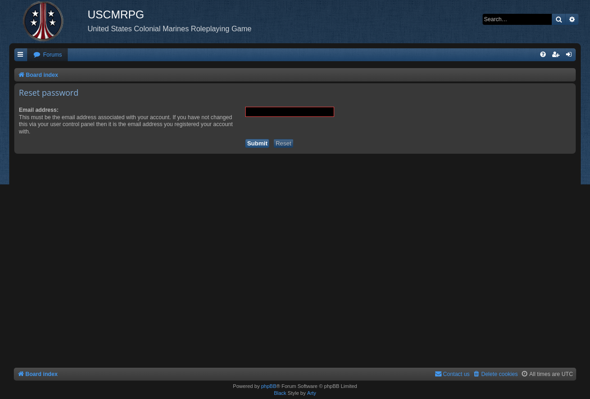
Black (280, 393)
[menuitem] (47, 55)
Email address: (39, 110)
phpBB (268, 386)
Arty (311, 393)
